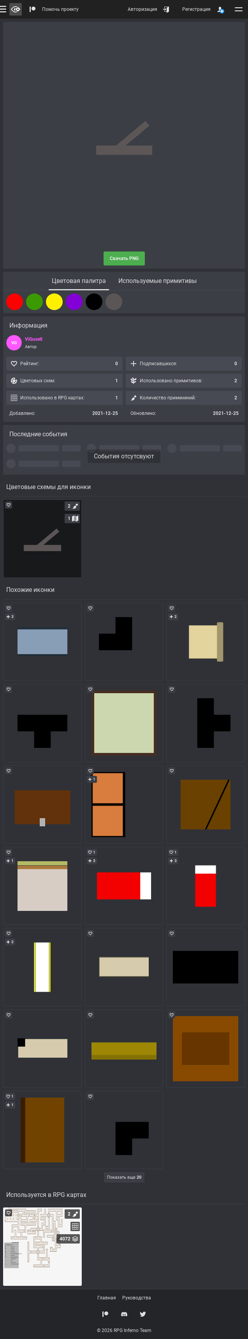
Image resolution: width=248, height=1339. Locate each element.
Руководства (136, 1298)
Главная (106, 1298)
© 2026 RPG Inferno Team (124, 1330)
